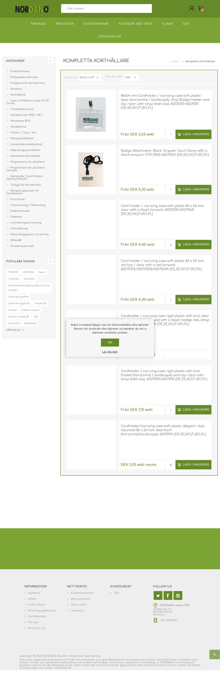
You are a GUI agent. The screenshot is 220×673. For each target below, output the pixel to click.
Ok (110, 342)
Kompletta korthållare (25, 158)
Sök (156, 9)
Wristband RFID (20, 123)
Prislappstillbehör (22, 141)
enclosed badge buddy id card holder (29, 290)
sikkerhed (30, 326)
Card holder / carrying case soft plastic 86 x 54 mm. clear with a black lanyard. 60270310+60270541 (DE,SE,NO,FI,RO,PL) (163, 213)
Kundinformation (82, 595)
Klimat (32, 601)
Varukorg (196, 9)
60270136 (28, 275)
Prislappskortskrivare (24, 80)
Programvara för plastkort (28, 164)
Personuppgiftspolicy (42, 613)
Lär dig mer (110, 351)
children (13, 281)
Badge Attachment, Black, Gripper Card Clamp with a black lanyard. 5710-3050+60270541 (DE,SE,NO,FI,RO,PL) (165, 155)
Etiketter (16, 219)
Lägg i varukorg (196, 137)
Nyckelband (18, 129)
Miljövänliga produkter (25, 153)
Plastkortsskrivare (22, 248)
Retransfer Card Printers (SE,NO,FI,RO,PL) (25, 180)
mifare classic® (18, 319)
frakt (71, 662)
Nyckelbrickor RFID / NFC (27, 117)
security (13, 326)
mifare (12, 312)
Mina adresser (80, 601)
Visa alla (13, 332)
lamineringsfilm (18, 299)
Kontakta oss (36, 631)
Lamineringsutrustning (26, 225)
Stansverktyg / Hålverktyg (28, 208)
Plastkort (16, 91)
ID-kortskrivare (20, 74)
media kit (41, 306)
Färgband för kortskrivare (28, 85)
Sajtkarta (34, 595)
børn (42, 275)
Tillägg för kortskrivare (26, 187)
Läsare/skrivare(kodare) (26, 147)
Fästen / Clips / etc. (24, 135)
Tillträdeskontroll (22, 112)
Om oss (33, 625)
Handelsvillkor (37, 619)
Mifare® (16, 243)
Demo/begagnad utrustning (30, 237)
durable (29, 281)
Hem (176, 64)
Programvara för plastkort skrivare (26, 172)
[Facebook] (168, 598)
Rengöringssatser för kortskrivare (23, 195)
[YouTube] (178, 598)
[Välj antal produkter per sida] (131, 80)
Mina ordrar (79, 607)
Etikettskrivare (20, 213)
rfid (35, 319)
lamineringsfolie (19, 306)
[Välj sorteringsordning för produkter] (90, 80)
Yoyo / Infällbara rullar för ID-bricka (28, 104)
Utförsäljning (19, 231)
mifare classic (30, 312)
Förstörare (18, 202)
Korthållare (18, 97)
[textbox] (107, 9)
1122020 (13, 275)
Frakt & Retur (37, 607)
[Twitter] (158, 598)
